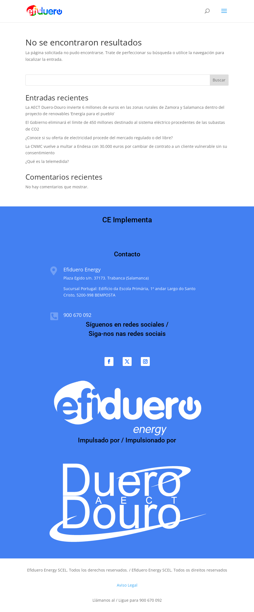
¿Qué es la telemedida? (47, 161)
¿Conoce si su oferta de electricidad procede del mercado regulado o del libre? (99, 137)
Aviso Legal (127, 585)
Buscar (219, 80)
